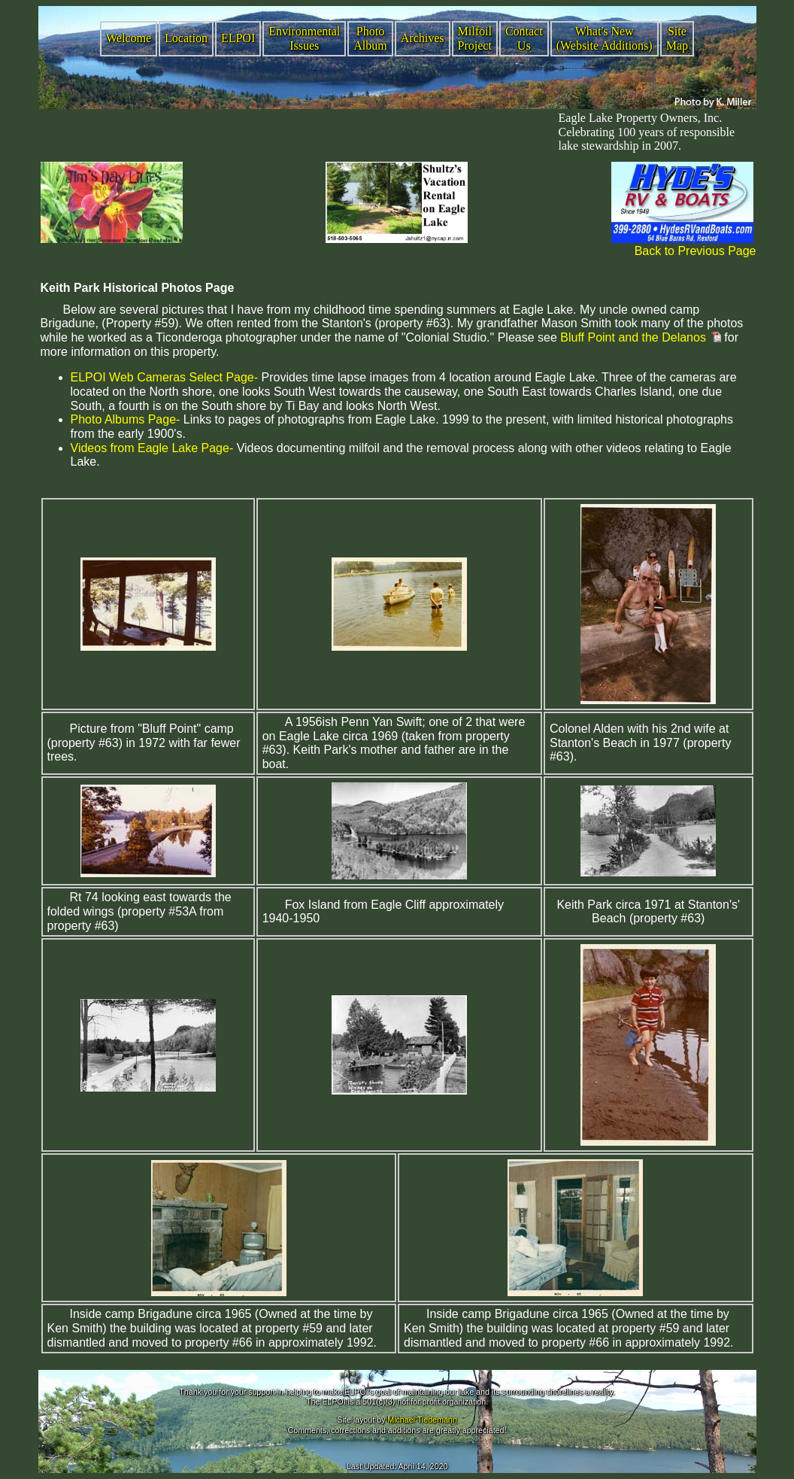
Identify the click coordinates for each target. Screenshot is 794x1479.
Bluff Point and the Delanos (633, 337)
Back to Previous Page (695, 250)
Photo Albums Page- (125, 419)
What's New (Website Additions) (604, 38)
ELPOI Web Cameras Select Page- (165, 377)
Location (186, 38)
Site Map (677, 38)
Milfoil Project (475, 38)
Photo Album (369, 38)
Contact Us (524, 38)
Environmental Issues (304, 38)
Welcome (128, 38)
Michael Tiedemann (421, 1419)
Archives (422, 38)
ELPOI (238, 38)
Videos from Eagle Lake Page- (152, 448)
